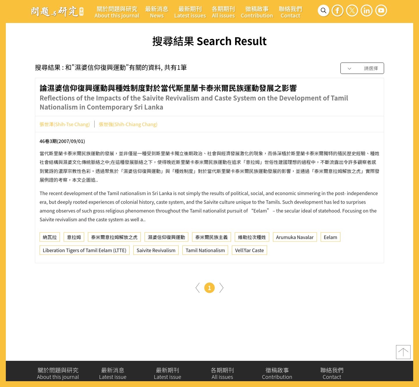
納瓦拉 (50, 238)
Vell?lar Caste (249, 251)
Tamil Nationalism (205, 251)
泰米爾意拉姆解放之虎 (114, 238)
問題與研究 (57, 11)
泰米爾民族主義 (211, 238)
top (403, 354)
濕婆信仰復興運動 (166, 238)
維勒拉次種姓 (252, 238)
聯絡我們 (290, 11)
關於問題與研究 (117, 11)
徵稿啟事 (257, 11)
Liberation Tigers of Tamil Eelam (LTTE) (84, 251)
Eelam (330, 238)
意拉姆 (74, 238)
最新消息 (156, 11)
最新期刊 (190, 11)
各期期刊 (223, 11)
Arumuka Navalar (295, 238)
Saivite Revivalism (155, 251)
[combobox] (362, 68)
